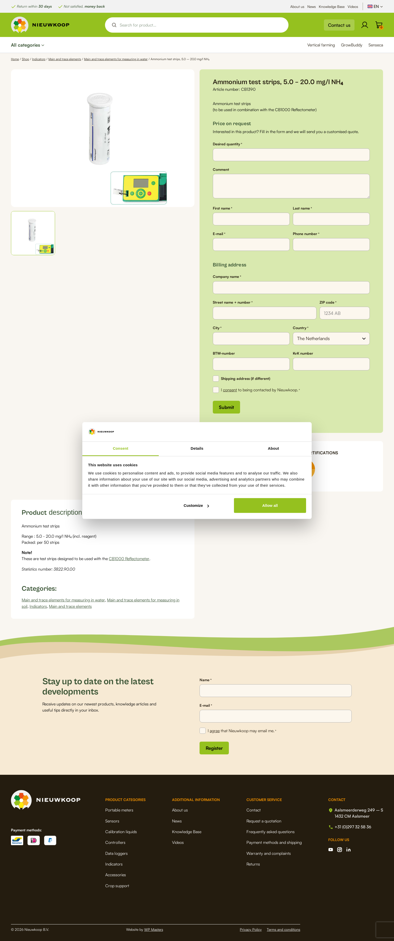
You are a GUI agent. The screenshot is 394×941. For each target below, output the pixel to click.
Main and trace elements (64, 59)
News (311, 6)
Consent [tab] (120, 448)
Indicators (38, 59)
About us (297, 6)
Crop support (117, 884)
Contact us (339, 25)
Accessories (115, 873)
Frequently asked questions (270, 830)
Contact (253, 808)
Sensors (112, 819)
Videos (353, 6)
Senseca (376, 44)
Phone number (306, 233)
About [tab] (273, 448)
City (217, 328)
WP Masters (153, 928)
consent (230, 389)
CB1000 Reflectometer (129, 558)
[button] (33, 233)
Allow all (270, 505)
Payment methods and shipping (274, 841)
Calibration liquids (121, 830)
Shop (25, 59)
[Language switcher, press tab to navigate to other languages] (375, 6)
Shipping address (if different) (245, 378)
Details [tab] (197, 448)
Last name (302, 208)
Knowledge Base (332, 6)
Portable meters (119, 808)
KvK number (303, 353)
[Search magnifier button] (114, 25)
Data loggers (116, 852)
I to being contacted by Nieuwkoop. (260, 390)
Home (15, 59)
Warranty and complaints (268, 852)
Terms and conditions (283, 928)
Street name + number (233, 302)
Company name (227, 276)
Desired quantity (227, 144)
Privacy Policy (251, 928)
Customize (196, 505)
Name (206, 679)
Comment (221, 169)
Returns (253, 862)
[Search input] (201, 25)
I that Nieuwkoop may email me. (242, 730)
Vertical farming (321, 44)
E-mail (219, 233)
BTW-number (224, 353)
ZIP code (328, 302)
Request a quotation (263, 819)
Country (300, 328)
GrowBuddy (351, 44)
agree (215, 729)
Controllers (115, 841)
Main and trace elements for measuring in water (116, 59)
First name (222, 208)
